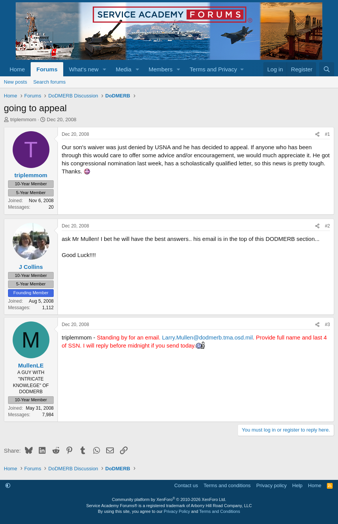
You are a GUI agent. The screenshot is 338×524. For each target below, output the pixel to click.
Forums (46, 69)
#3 (327, 324)
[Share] (317, 134)
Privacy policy (271, 485)
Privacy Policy (177, 511)
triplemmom (23, 119)
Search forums (49, 82)
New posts (15, 82)
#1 (327, 134)
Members (161, 69)
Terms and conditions (227, 485)
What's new (83, 69)
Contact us (186, 485)
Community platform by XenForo (169, 499)
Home (17, 69)
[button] (104, 69)
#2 (327, 226)
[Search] (326, 69)
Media (123, 69)
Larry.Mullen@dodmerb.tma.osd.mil (207, 337)
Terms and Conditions (219, 511)
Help (297, 485)
